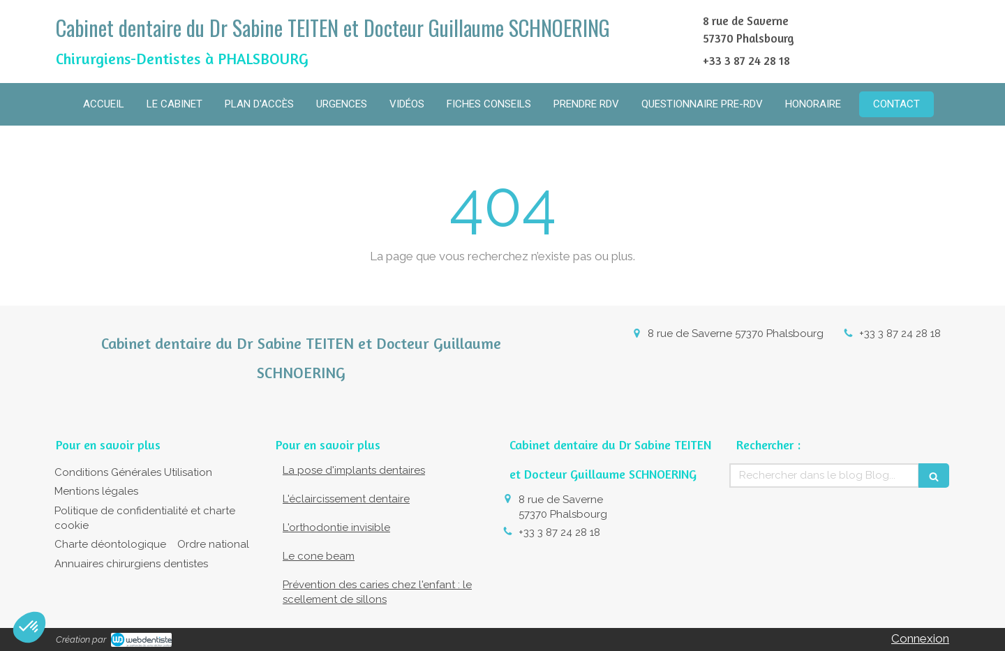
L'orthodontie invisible (336, 527)
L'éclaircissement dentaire (346, 499)
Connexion (920, 638)
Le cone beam (319, 556)
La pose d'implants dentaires (354, 470)
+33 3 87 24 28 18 (900, 333)
